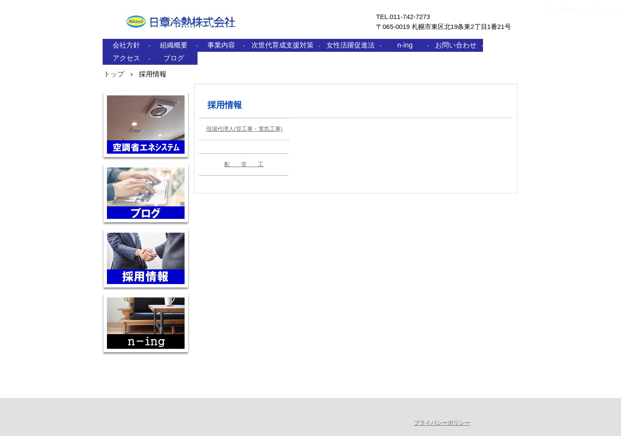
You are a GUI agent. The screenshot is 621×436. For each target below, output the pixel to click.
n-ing (405, 45)
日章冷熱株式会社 (202, 34)
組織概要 (174, 45)
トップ (114, 74)
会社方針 (126, 45)
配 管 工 (243, 164)
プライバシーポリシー (442, 423)
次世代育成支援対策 (282, 45)
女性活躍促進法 (350, 45)
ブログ (173, 58)
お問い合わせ (456, 45)
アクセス (126, 58)
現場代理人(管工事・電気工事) (244, 129)
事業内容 (221, 45)
